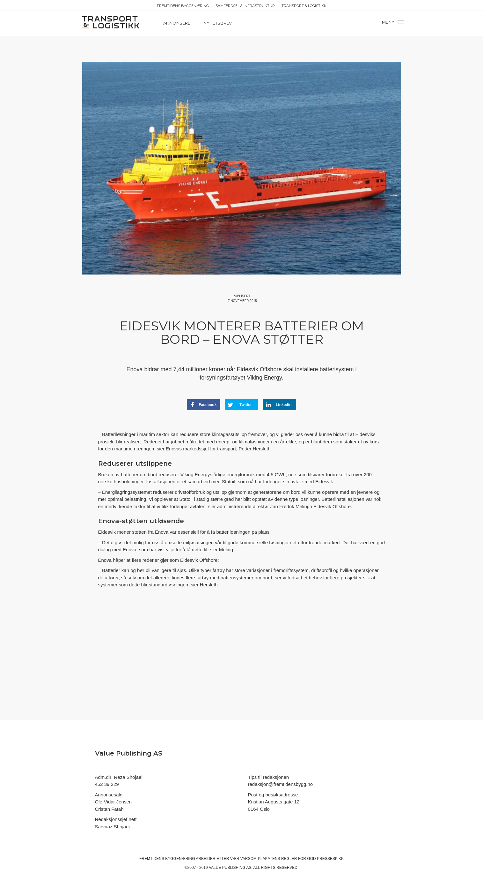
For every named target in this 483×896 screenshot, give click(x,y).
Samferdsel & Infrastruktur (245, 6)
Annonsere (176, 23)
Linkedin (278, 404)
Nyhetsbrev (217, 23)
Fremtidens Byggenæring (183, 6)
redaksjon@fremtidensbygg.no (280, 784)
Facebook (203, 404)
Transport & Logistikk (304, 6)
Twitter (240, 404)
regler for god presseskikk (312, 858)
